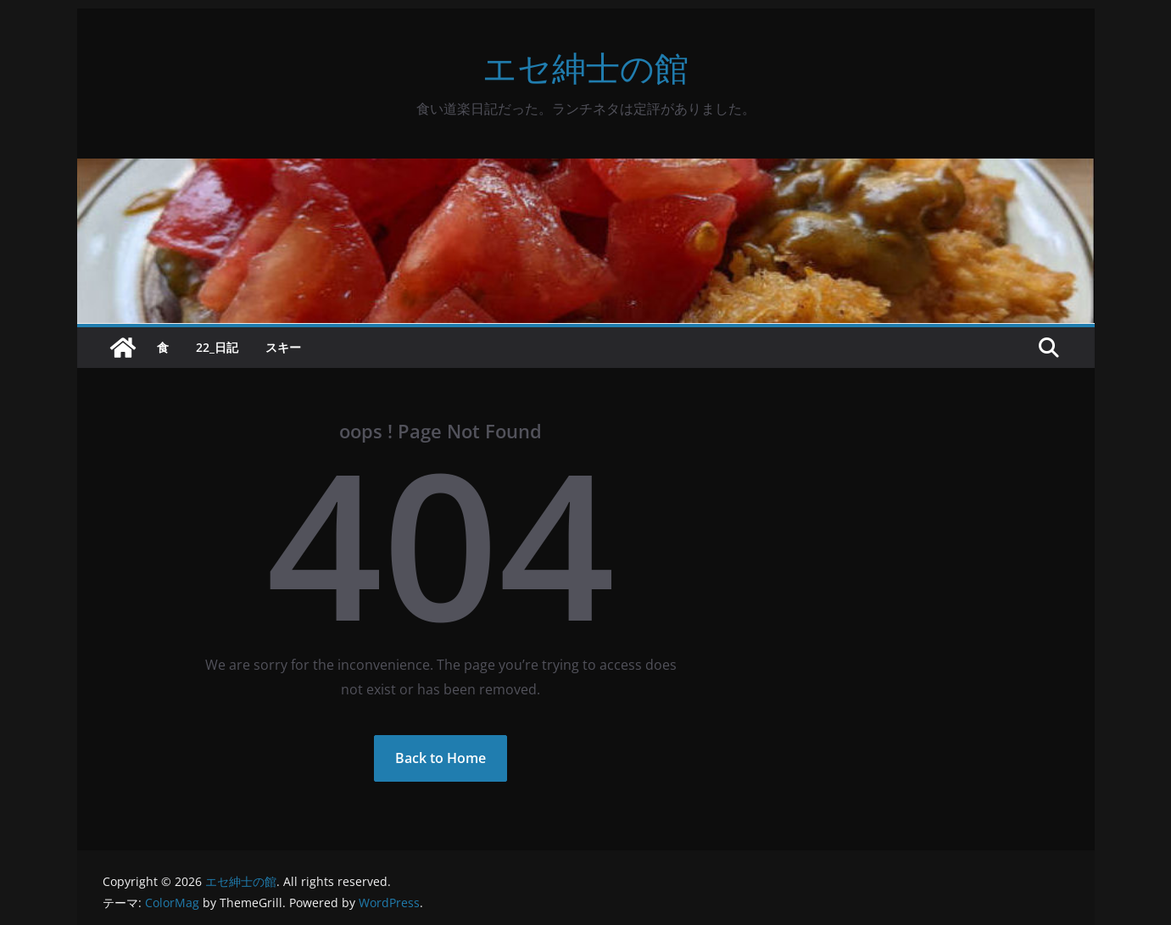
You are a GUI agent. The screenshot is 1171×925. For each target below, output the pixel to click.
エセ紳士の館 (585, 67)
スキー (283, 347)
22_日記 (217, 347)
